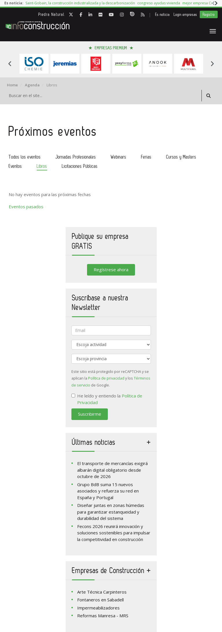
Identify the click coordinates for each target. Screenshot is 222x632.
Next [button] (212, 63)
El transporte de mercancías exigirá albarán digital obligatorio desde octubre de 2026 (112, 469)
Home (12, 85)
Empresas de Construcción (108, 570)
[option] (80, 3)
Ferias (146, 157)
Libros (42, 166)
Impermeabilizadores (98, 608)
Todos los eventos (25, 157)
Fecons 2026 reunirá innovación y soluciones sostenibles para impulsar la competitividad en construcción (113, 532)
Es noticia (162, 14)
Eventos (15, 166)
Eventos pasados (26, 206)
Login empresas (185, 14)
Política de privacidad (106, 378)
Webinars (118, 157)
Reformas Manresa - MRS (102, 615)
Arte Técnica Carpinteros (102, 592)
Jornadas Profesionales (76, 157)
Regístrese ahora (111, 269)
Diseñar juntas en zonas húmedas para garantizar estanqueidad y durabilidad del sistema (110, 511)
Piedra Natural (51, 14)
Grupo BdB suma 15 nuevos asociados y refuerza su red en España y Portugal (108, 491)
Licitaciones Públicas (80, 166)
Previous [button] (10, 63)
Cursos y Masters (181, 157)
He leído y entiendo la (106, 399)
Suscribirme (89, 414)
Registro (209, 14)
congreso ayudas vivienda (158, 3)
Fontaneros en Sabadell (100, 600)
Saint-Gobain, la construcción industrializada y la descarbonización (80, 3)
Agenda (32, 85)
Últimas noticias (93, 442)
